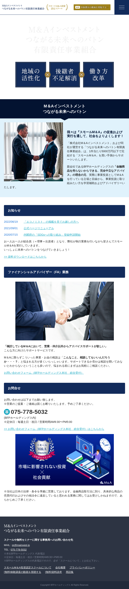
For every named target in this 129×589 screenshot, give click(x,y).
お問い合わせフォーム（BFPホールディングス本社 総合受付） (44, 372)
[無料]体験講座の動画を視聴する (22, 572)
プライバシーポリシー (82, 567)
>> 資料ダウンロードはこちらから (25, 256)
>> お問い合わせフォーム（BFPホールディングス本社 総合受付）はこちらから (54, 429)
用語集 (69, 572)
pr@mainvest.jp (21, 545)
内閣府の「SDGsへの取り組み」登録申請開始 (52, 234)
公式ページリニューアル (39, 228)
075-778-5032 (29, 412)
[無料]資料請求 (53, 572)
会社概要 (60, 567)
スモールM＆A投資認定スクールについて (27, 567)
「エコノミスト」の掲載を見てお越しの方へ (51, 221)
